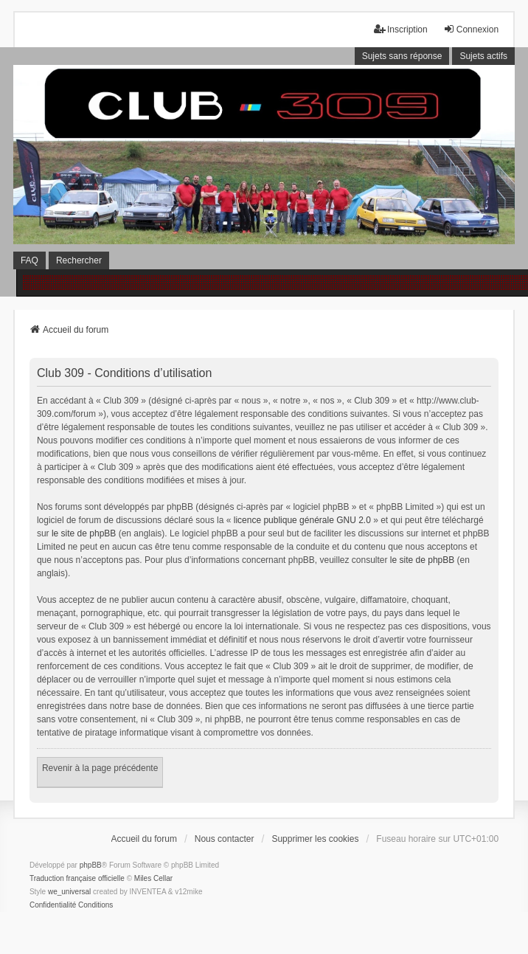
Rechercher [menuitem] (79, 260)
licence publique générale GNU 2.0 (302, 520)
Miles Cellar (153, 878)
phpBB (91, 865)
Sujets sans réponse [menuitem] (402, 56)
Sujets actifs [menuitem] (483, 56)
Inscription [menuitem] (401, 29)
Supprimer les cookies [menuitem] (314, 839)
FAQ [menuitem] (29, 260)
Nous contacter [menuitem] (224, 839)
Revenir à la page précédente (100, 768)
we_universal (69, 892)
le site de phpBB (84, 533)
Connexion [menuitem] (471, 29)
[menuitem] (52, 905)
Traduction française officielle (77, 878)
